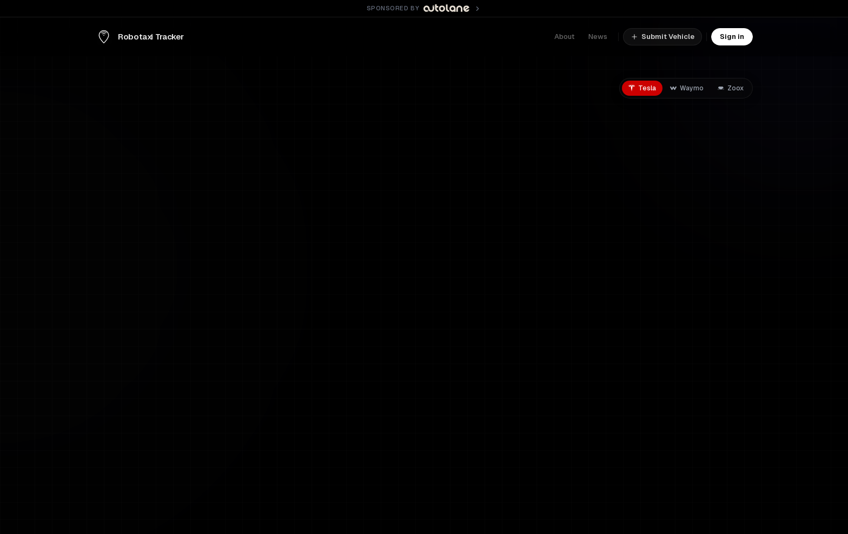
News (597, 36)
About (564, 36)
